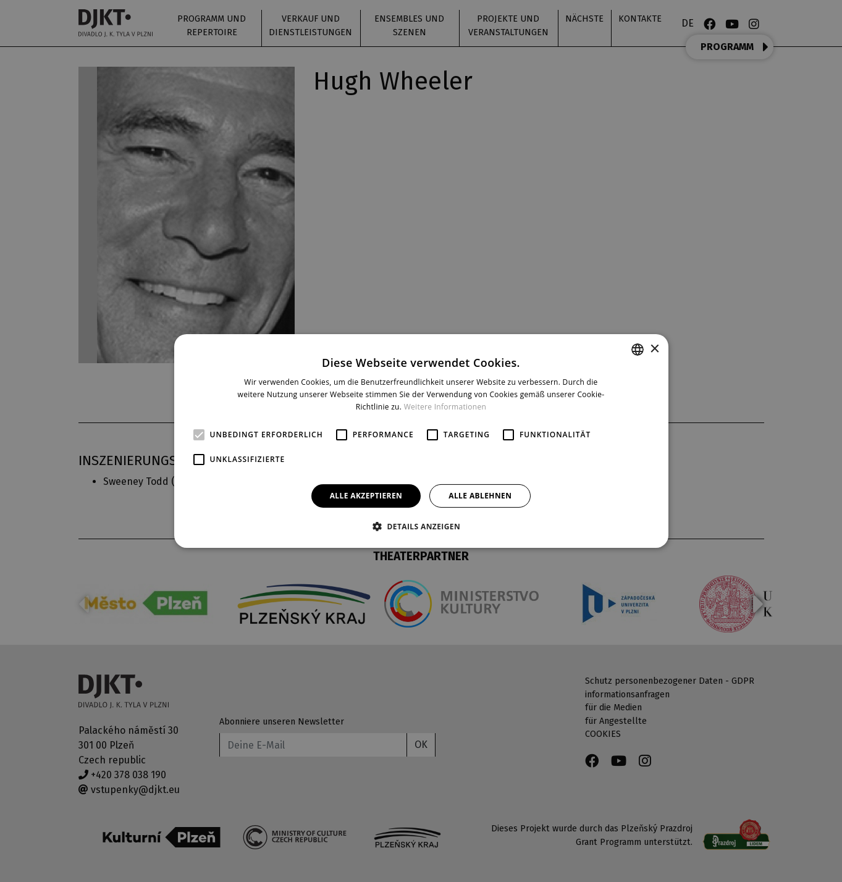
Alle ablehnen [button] (480, 495)
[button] (421, 526)
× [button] (654, 348)
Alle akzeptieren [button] (366, 495)
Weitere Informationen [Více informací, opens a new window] (445, 406)
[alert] (421, 441)
